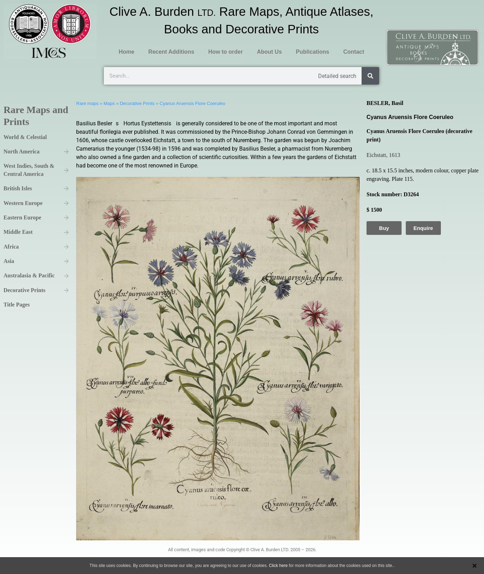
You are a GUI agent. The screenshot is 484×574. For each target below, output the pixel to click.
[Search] (370, 76)
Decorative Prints (137, 103)
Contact (353, 52)
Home (126, 52)
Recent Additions (171, 52)
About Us (269, 52)
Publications (312, 52)
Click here (278, 565)
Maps (109, 103)
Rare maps (87, 103)
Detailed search (337, 76)
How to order (225, 52)
